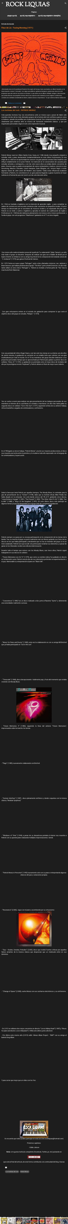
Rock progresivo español (49, 16)
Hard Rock (12, 16)
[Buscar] (65, 3)
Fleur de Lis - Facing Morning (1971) (17, 28)
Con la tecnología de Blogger (34, 1220)
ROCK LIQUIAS (28, 5)
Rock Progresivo (27, 16)
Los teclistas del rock (12, 1171)
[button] (65, 28)
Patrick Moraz (25, 1171)
